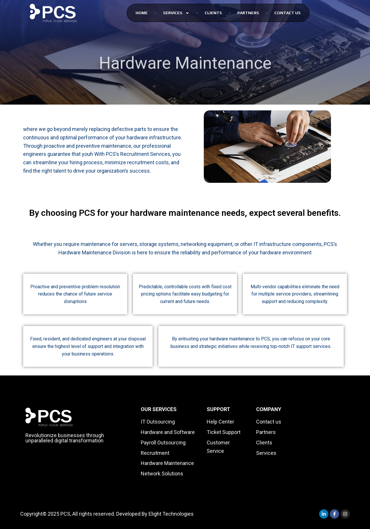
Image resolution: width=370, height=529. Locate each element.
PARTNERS (248, 12)
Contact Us (287, 12)
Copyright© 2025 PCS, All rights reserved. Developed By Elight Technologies (107, 514)
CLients (213, 12)
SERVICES (176, 13)
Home (142, 12)
